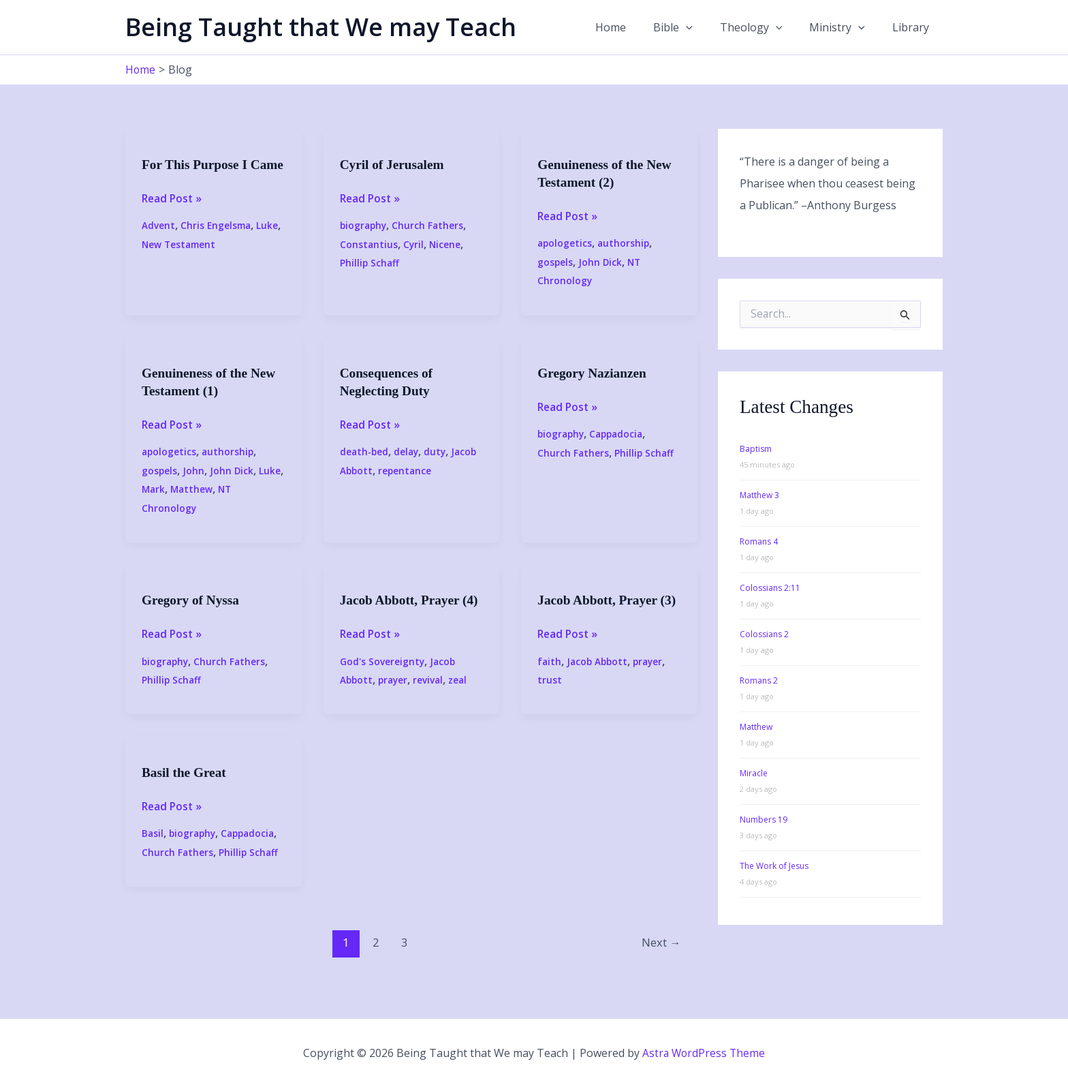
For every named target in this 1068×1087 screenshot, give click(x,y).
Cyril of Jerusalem (394, 164)
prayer (395, 696)
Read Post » (173, 216)
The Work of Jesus (774, 865)
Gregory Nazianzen (593, 372)
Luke (270, 242)
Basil (153, 850)
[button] (705, 27)
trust (549, 696)
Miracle (754, 772)
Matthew (193, 489)
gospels (555, 262)
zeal (462, 696)
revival (431, 696)
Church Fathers (430, 225)
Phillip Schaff (370, 262)
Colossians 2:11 (770, 587)
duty (438, 451)
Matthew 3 (759, 494)
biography (364, 225)
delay (409, 451)
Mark (154, 489)
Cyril (414, 244)
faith (549, 678)
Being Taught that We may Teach (320, 27)
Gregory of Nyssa (192, 599)
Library (913, 27)
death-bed (365, 451)
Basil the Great (186, 789)
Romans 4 (759, 541)
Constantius (369, 244)
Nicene (446, 244)
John (194, 469)
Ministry (845, 27)
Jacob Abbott (599, 678)
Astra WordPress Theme (703, 1052)
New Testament (180, 262)
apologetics (565, 242)
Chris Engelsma (216, 242)
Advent (158, 242)
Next (660, 959)
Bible (692, 27)
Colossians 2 (764, 633)
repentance (406, 469)
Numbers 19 (763, 819)
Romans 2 (759, 680)
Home (635, 27)
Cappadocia (620, 433)
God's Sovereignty (382, 678)
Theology (765, 27)
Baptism (756, 448)
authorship (625, 242)
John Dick (601, 262)
